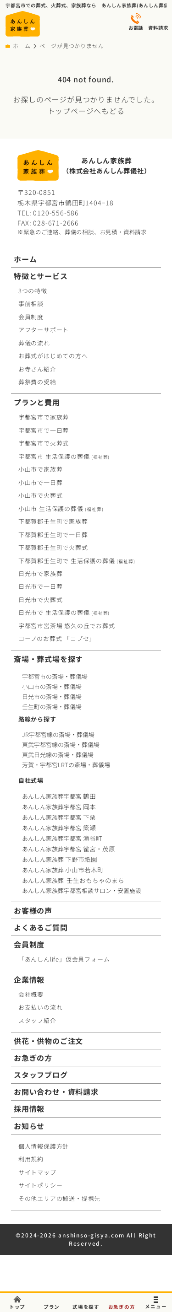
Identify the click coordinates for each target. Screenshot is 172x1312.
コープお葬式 (56, 638)
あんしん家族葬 (60, 859)
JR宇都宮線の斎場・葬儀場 (58, 734)
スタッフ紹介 (37, 1020)
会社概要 (31, 994)
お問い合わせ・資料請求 (56, 1092)
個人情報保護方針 (43, 1146)
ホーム (21, 45)
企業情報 (29, 979)
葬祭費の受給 (37, 381)
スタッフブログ (41, 1075)
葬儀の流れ (34, 343)
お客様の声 (33, 910)
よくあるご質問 (41, 927)
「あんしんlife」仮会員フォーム (64, 959)
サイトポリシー (40, 1185)
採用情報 (29, 1108)
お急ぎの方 (33, 1058)
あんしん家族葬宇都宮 (60, 796)
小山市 (61, 508)
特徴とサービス (41, 276)
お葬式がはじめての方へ (53, 355)
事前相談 (31, 303)
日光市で (40, 573)
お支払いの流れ (40, 1007)
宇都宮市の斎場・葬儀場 (55, 676)
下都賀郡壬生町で (53, 521)
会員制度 (31, 316)
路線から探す (37, 719)
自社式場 (31, 780)
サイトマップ (37, 1172)
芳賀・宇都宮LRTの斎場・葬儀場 (66, 765)
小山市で (40, 469)
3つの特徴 (32, 290)
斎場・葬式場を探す (48, 659)
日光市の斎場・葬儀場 (52, 696)
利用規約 (31, 1159)
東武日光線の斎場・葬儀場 (58, 754)
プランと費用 (37, 402)
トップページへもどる (86, 110)
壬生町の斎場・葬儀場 (52, 706)
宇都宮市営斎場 (66, 625)
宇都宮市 (64, 456)
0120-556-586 (56, 212)
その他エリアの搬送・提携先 (59, 1198)
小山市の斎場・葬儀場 (52, 686)
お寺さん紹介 (37, 369)
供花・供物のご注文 (48, 1041)
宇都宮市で (43, 417)
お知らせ (29, 1126)
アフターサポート (43, 329)
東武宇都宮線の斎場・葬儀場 (61, 744)
